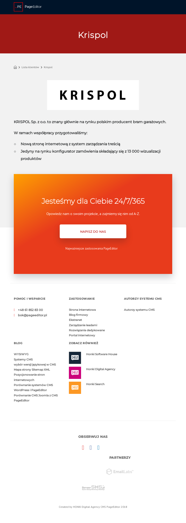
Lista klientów (30, 67)
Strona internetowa (82, 309)
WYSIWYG (21, 354)
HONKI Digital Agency (86, 505)
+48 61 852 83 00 (29, 309)
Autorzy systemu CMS (139, 309)
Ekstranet (75, 320)
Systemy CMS (23, 359)
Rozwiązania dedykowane (87, 330)
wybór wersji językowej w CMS (35, 364)
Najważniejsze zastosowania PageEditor (91, 248)
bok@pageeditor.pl (31, 315)
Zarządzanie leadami (83, 325)
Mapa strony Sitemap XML (32, 369)
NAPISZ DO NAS (93, 231)
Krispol (48, 67)
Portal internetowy (82, 335)
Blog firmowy (78, 315)
